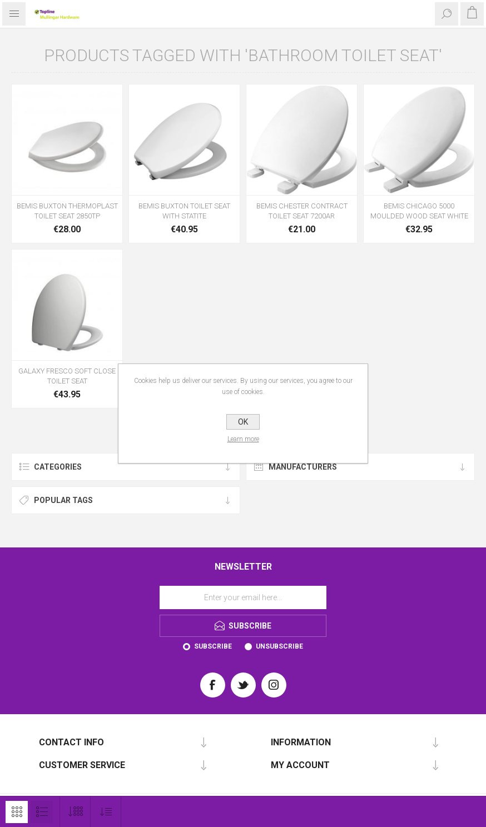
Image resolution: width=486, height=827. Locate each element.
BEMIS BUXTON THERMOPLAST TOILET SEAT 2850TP (67, 211)
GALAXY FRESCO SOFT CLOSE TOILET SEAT (67, 376)
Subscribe (213, 646)
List (42, 812)
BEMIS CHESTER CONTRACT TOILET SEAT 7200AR (302, 211)
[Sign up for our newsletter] (243, 597)
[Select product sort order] (106, 811)
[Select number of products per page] (75, 811)
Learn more (243, 439)
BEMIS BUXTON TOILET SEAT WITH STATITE (184, 211)
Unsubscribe (279, 646)
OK (243, 421)
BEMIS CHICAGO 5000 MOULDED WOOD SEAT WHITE (419, 211)
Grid (17, 812)
